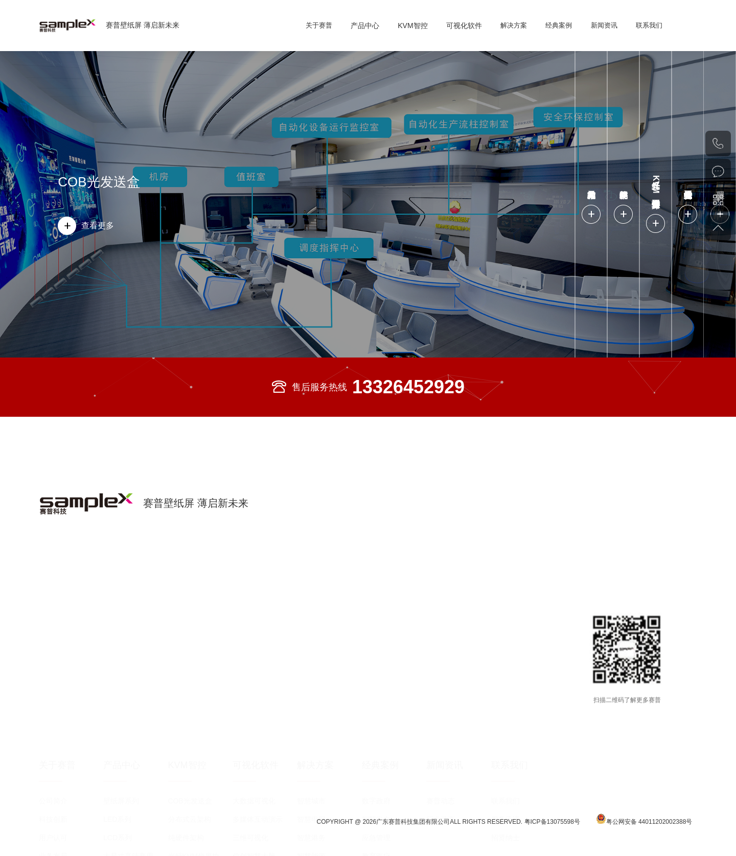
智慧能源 (311, 752)
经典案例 (558, 25)
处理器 (179, 788)
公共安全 (376, 807)
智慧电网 (311, 715)
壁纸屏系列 (121, 697)
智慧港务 (311, 733)
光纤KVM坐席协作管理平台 (197, 754)
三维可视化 (250, 733)
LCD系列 (117, 733)
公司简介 (53, 697)
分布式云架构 (189, 715)
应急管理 (376, 733)
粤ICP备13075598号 (553, 830)
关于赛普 (319, 25)
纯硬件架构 (186, 733)
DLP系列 (117, 788)
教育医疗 (376, 752)
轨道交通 (376, 788)
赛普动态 (440, 697)
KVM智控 (412, 25)
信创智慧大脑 (254, 752)
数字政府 (376, 697)
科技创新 (53, 715)
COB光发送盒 (99, 181)
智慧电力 (376, 715)
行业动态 (440, 715)
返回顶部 (718, 228)
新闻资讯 (604, 25)
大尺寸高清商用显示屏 (131, 754)
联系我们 (649, 25)
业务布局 (53, 752)
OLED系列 (120, 770)
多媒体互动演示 (258, 715)
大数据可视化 (254, 697)
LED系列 (117, 715)
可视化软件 (464, 25)
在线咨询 (718, 171)
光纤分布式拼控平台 (196, 772)
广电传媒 (376, 844)
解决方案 (513, 25)
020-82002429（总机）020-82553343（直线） (718, 143)
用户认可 (53, 733)
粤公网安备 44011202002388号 (644, 828)
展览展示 (376, 770)
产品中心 (365, 25)
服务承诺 (505, 715)
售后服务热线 (368, 387)
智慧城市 (311, 697)
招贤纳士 (505, 733)
